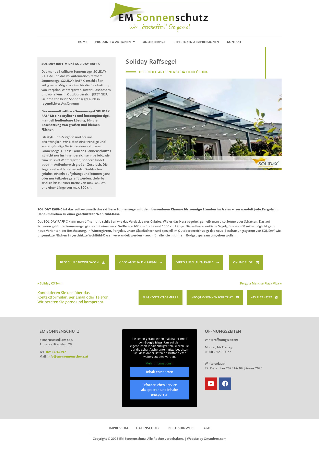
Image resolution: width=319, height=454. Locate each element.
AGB (206, 428)
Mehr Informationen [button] (159, 363)
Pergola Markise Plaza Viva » (261, 283)
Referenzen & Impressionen (196, 42)
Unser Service (154, 42)
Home (82, 42)
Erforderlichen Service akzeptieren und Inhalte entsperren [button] (159, 389)
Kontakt (234, 42)
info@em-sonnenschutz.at (67, 356)
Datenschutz (148, 428)
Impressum (118, 428)
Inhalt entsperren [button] (159, 371)
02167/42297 (56, 352)
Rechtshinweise (181, 428)
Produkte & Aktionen (115, 41)
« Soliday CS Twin (49, 283)
